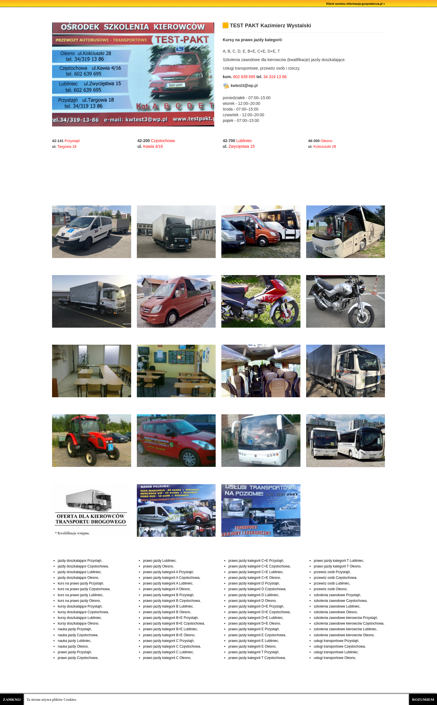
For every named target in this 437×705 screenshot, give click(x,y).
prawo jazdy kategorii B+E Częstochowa (173, 623)
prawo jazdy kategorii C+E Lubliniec (255, 572)
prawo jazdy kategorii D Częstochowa (256, 589)
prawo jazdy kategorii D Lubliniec (253, 595)
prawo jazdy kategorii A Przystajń (168, 572)
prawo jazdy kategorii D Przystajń (253, 583)
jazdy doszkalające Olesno (78, 578)
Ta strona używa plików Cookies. (51, 699)
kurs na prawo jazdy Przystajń (80, 583)
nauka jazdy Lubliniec (74, 641)
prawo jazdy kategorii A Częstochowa (171, 578)
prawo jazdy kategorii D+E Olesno (254, 623)
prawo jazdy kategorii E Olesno (251, 646)
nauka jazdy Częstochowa (77, 635)
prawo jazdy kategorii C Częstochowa (171, 646)
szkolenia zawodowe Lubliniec (337, 606)
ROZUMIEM (423, 699)
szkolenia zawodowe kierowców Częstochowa (349, 623)
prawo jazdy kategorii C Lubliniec (168, 652)
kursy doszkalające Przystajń (80, 606)
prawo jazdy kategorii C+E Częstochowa (259, 566)
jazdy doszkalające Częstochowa (83, 566)
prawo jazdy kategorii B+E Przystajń (170, 618)
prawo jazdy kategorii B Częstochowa (171, 601)
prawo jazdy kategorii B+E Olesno (168, 635)
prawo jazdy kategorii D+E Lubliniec (255, 618)
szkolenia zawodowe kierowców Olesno (344, 635)
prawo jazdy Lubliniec (159, 561)
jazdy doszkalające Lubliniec (79, 572)
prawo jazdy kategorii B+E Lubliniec (170, 629)
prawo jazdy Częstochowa (77, 658)
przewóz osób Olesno (330, 589)
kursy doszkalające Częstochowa (83, 612)
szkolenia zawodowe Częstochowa (340, 601)
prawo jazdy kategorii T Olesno (337, 566)
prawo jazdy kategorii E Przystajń (253, 629)
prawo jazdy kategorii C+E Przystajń (255, 561)
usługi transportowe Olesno (334, 658)
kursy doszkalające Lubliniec (79, 618)
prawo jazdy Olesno (158, 566)
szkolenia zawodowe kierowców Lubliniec (345, 629)
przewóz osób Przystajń (332, 572)
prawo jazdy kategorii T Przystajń (253, 652)
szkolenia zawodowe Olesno (335, 612)
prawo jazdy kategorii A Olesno (166, 589)
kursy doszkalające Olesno (78, 623)
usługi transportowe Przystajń (336, 641)
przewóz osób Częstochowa (335, 578)
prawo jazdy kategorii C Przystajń (168, 641)
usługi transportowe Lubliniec (336, 652)
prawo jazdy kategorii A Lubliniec (167, 583)
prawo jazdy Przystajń (74, 652)
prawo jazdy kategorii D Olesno (252, 601)
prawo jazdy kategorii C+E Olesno (254, 578)
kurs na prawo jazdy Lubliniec (80, 595)
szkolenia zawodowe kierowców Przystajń (345, 618)
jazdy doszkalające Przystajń (79, 561)
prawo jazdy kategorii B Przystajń (168, 595)
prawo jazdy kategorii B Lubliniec (168, 606)
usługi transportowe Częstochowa (339, 646)
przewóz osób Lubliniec (331, 583)
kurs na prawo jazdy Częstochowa (84, 589)
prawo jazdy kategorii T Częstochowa (256, 658)
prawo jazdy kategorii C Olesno (166, 658)
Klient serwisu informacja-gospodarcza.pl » (355, 3)
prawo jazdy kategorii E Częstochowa (256, 635)
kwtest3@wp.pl (240, 85)
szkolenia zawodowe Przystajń (337, 595)
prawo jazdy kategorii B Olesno (166, 612)
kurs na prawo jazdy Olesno (79, 601)
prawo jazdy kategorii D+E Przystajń (255, 606)
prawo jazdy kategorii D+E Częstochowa (259, 612)
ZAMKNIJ (12, 699)
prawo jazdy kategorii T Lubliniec (338, 561)
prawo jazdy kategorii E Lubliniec (253, 641)
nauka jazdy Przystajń (74, 629)
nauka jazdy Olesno (73, 646)
